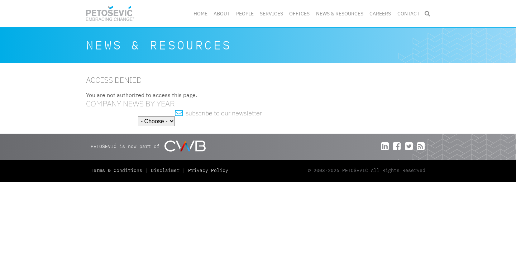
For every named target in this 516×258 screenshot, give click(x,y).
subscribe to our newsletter (218, 113)
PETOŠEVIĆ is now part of (148, 146)
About (222, 13)
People (245, 13)
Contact (408, 13)
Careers (380, 13)
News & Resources (339, 13)
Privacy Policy (208, 170)
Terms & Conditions (118, 170)
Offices (299, 13)
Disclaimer (165, 170)
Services (271, 13)
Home (200, 13)
